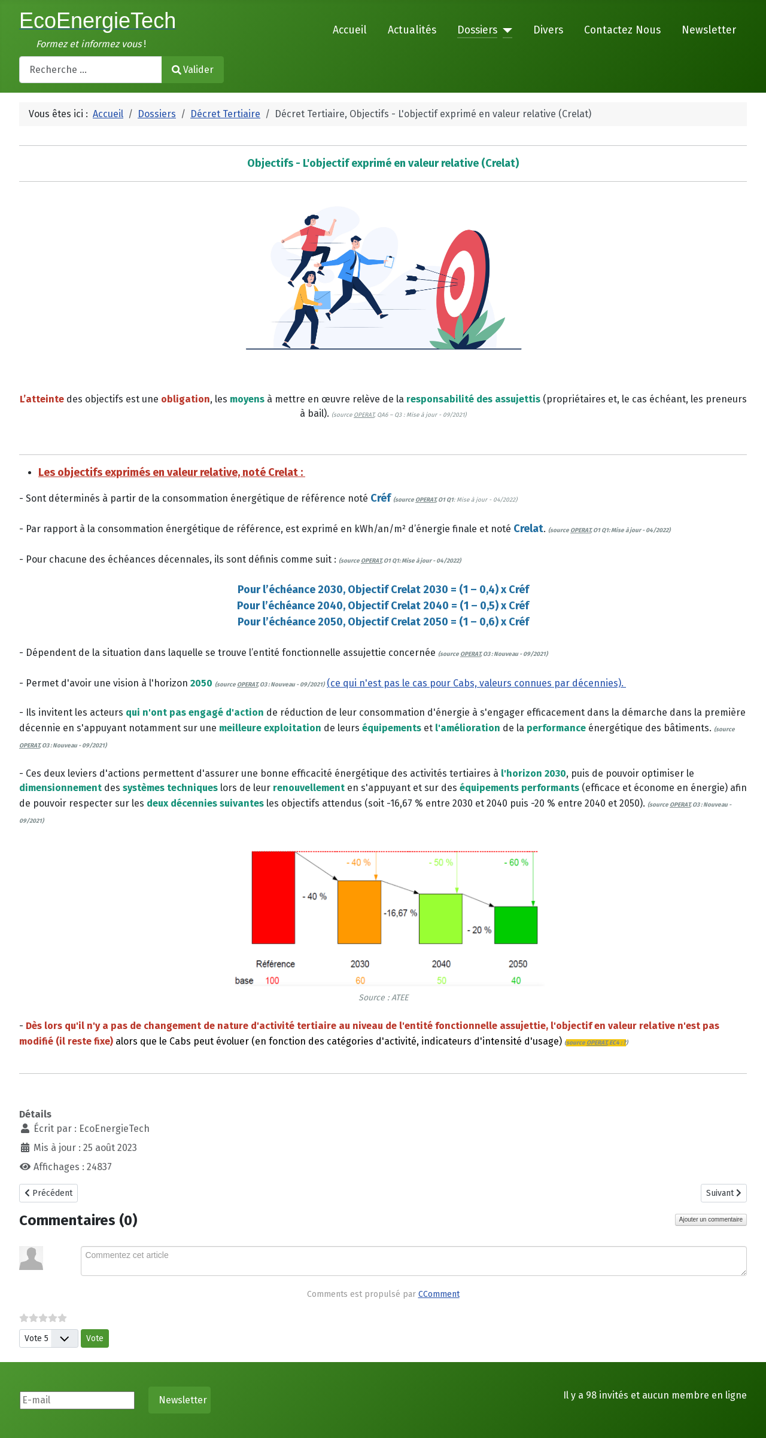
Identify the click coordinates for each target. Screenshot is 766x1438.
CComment (439, 1294)
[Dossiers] (504, 30)
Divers (548, 30)
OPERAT (364, 415)
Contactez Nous (622, 30)
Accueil (350, 30)
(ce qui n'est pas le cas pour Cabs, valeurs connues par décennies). (476, 683)
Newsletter (709, 30)
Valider (193, 69)
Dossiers (477, 30)
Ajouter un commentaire (711, 1219)
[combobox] (90, 69)
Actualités (412, 30)
